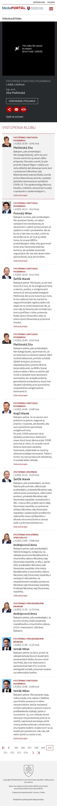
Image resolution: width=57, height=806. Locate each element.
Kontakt (51, 2)
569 (43, 747)
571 (5, 752)
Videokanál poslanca (22, 101)
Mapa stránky (38, 799)
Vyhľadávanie (39, 2)
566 (23, 747)
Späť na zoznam (14, 116)
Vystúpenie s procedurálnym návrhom (28, 605)
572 (12, 752)
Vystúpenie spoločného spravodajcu (25, 536)
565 (16, 747)
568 (36, 747)
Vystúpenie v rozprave (25, 472)
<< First (5, 747)
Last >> (37, 752)
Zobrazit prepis (20, 195)
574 (26, 752)
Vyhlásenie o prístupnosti (22, 799)
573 (19, 752)
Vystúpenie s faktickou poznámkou (25, 139)
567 (29, 747)
